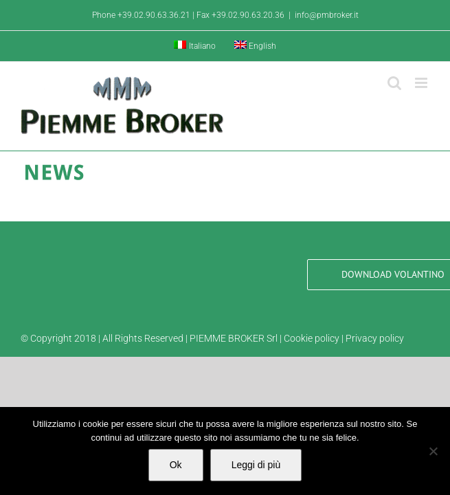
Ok (176, 464)
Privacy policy (375, 338)
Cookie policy (311, 338)
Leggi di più (256, 464)
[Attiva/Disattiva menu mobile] (422, 83)
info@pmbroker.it (327, 15)
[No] (433, 451)
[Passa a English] (255, 46)
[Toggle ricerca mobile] (394, 83)
